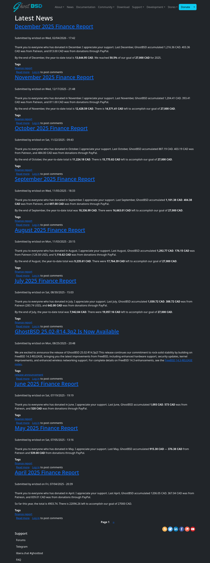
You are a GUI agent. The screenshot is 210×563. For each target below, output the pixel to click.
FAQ (18, 560)
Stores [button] (172, 7)
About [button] (58, 7)
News (70, 7)
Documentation (85, 7)
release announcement (29, 375)
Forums (20, 540)
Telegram (22, 546)
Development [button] (155, 7)
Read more (23, 72)
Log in (36, 72)
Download (123, 7)
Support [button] (137, 7)
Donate (185, 7)
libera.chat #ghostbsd (29, 553)
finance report (23, 68)
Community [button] (105, 7)
